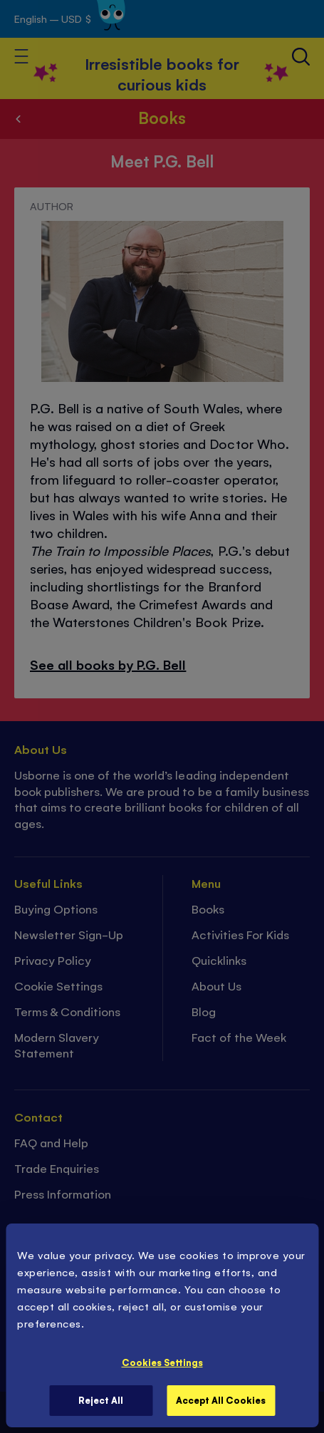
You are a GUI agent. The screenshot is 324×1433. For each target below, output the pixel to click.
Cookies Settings (162, 1362)
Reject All (100, 1400)
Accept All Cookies (221, 1400)
